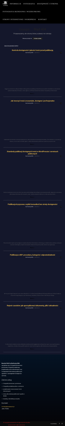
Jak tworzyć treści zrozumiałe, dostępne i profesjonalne (32, 101)
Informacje (15, 4)
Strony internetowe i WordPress (19, 19)
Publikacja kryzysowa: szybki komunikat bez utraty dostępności (32, 204)
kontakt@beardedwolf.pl (8, 406)
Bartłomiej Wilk (29, 52)
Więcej (32, 93)
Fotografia (29, 4)
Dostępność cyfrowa (47, 4)
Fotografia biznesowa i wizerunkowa (21, 11)
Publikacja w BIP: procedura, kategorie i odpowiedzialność (32, 255)
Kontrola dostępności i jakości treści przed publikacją (32, 50)
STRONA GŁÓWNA (37, 38)
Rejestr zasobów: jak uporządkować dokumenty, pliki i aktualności (32, 306)
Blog (5, 4)
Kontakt (42, 19)
